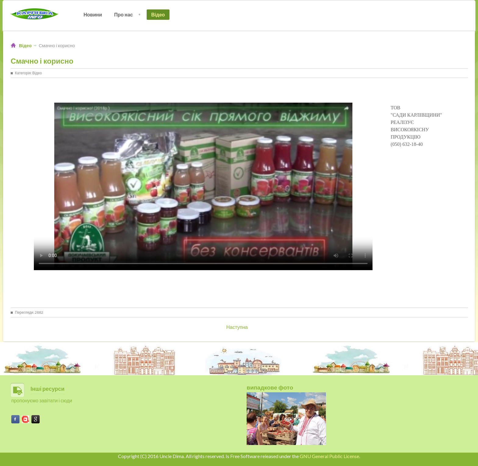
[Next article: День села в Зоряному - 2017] (237, 327)
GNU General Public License (329, 456)
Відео (158, 14)
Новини (93, 14)
